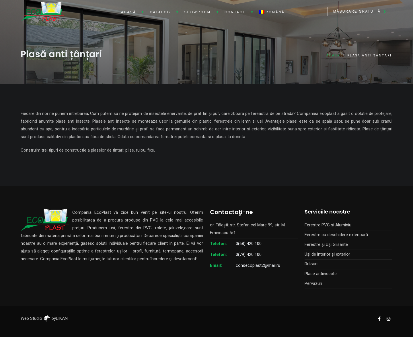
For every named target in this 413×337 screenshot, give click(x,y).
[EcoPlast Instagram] (388, 318)
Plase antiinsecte (321, 273)
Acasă (128, 12)
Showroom (197, 12)
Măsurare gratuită (357, 11)
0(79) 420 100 (249, 254)
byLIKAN (55, 318)
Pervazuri (313, 283)
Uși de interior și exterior (327, 254)
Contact (235, 12)
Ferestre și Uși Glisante (326, 244)
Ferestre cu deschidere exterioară (336, 234)
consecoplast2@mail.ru (258, 265)
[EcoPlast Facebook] (379, 318)
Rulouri (311, 264)
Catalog (160, 12)
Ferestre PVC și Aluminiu (328, 225)
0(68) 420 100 (249, 243)
